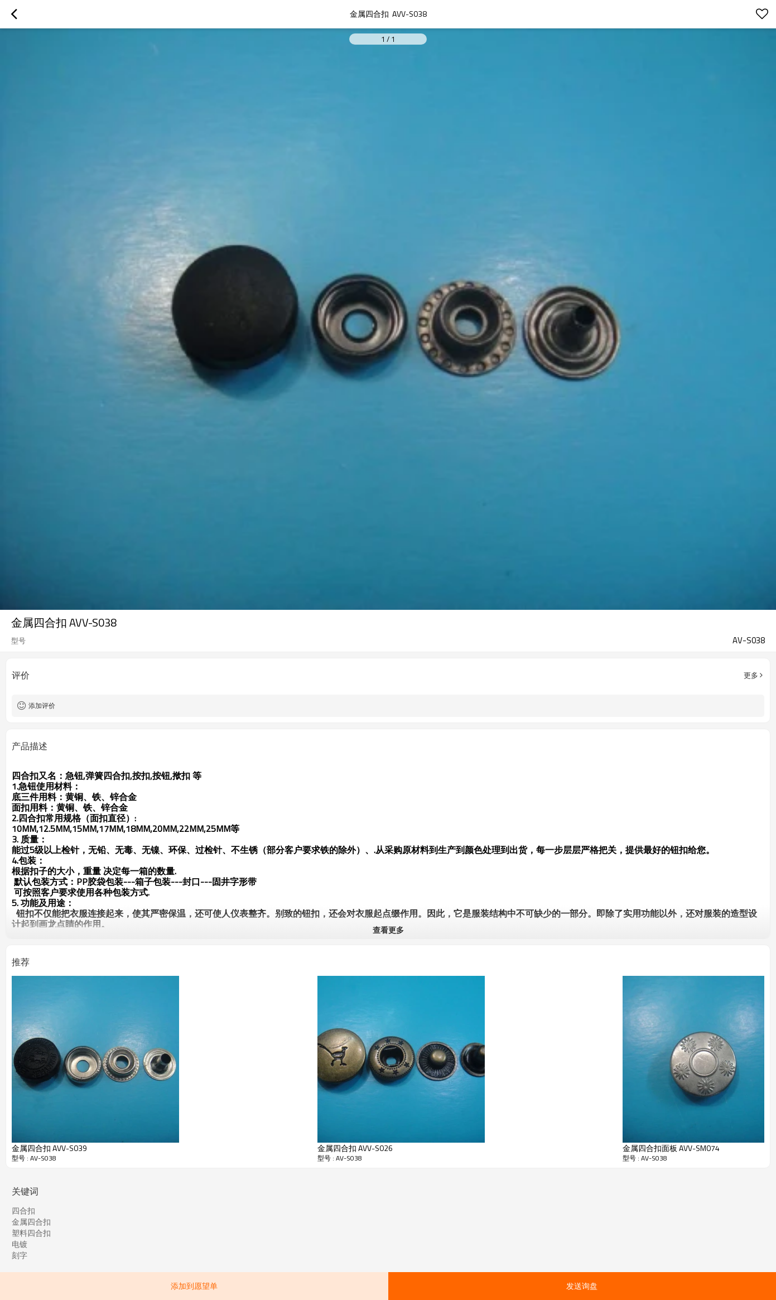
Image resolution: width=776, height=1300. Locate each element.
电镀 (19, 1244)
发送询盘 (581, 1286)
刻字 (19, 1255)
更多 (751, 675)
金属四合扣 (31, 1221)
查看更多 (388, 930)
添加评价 (41, 705)
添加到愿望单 (194, 1286)
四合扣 (23, 1210)
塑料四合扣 (31, 1233)
